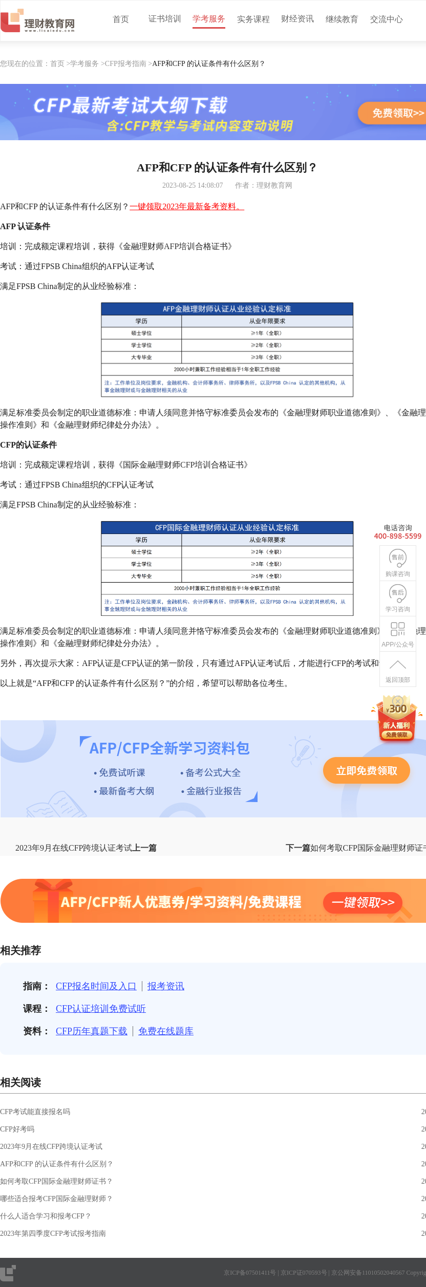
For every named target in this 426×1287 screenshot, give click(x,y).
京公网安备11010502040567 (368, 1272)
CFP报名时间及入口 (96, 986)
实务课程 (253, 19)
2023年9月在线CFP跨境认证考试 (51, 1146)
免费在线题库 (166, 1031)
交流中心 (386, 19)
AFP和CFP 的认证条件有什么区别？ (57, 1164)
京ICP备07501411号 (250, 1272)
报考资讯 (165, 986)
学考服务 (209, 18)
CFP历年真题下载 (91, 1031)
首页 (121, 19)
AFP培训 (179, 246)
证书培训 (164, 18)
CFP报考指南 (125, 64)
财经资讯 (297, 18)
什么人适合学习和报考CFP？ (46, 1216)
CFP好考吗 (17, 1129)
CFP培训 (195, 464)
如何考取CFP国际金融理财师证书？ (56, 1181)
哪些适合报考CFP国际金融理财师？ (56, 1199)
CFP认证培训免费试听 (101, 1009)
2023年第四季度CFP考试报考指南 (53, 1233)
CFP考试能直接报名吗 (35, 1112)
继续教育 (342, 19)
